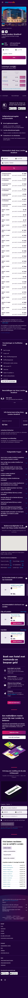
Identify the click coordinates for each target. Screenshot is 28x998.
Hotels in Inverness (7, 872)
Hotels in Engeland (20, 912)
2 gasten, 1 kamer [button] (7, 53)
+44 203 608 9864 (6, 41)
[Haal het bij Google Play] (13, 109)
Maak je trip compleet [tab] (9, 852)
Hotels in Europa (16, 911)
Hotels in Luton (6, 876)
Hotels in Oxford (7, 874)
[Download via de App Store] (14, 968)
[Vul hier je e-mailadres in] (15, 811)
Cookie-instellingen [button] (5, 332)
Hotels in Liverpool (7, 868)
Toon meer (23, 595)
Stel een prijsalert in (12, 678)
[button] (2, 2)
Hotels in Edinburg (7, 860)
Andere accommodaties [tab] (9, 846)
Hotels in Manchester (8, 866)
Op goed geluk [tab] (7, 849)
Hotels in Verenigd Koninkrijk (8, 912)
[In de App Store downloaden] (22, 109)
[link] (17, 607)
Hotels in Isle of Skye (8, 870)
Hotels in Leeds (6, 881)
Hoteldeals (9, 911)
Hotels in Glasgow (7, 864)
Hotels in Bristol (6, 879)
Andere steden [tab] (7, 842)
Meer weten (5, 322)
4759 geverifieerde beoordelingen (15, 43)
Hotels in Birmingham (8, 862)
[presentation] (22, 108)
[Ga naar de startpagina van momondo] (10, 2)
